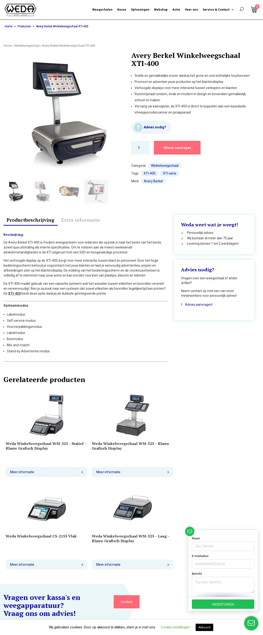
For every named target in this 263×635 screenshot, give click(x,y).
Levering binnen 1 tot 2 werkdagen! (210, 243)
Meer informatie (23, 477)
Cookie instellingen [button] (175, 627)
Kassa (121, 9)
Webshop (161, 9)
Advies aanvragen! (199, 304)
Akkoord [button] (204, 627)
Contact (126, 513)
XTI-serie (169, 173)
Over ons (191, 9)
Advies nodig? (155, 127)
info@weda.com (86, 565)
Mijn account (37, 610)
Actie (176, 9)
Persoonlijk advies (197, 233)
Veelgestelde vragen (19, 579)
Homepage (12, 610)
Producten (24, 26)
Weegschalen (102, 9)
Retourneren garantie (19, 572)
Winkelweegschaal (26, 45)
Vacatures (11, 586)
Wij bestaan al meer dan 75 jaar (207, 238)
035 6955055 (83, 558)
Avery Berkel (153, 181)
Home (8, 26)
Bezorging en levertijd (20, 564)
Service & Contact (218, 9)
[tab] (30, 220)
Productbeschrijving (30, 220)
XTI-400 (149, 173)
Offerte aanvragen (179, 148)
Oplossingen (140, 9)
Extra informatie (80, 220)
